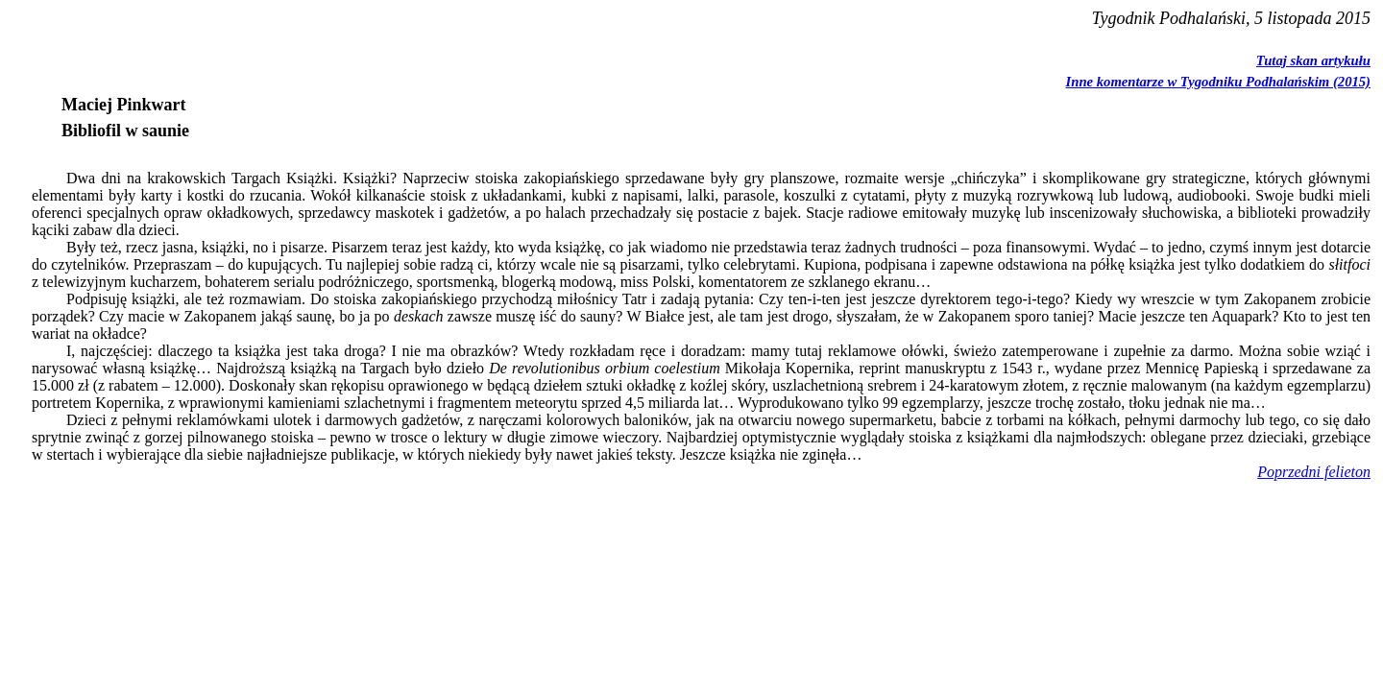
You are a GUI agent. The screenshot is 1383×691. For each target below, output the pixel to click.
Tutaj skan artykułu (1313, 60)
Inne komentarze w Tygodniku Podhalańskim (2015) (1218, 81)
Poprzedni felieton (1314, 472)
